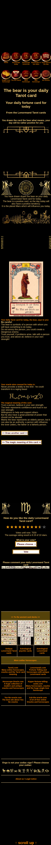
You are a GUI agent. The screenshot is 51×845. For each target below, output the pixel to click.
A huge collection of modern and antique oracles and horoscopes (13, 684)
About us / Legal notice (26, 779)
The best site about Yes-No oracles (13, 699)
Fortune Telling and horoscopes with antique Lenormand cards (38, 671)
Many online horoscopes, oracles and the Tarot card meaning (13, 671)
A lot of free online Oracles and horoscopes (38, 699)
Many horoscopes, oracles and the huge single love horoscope (38, 685)
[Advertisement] (25, 26)
